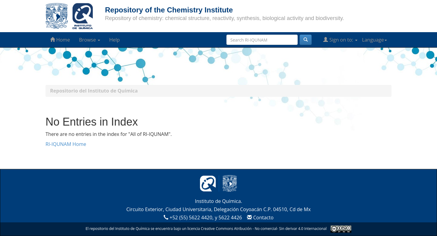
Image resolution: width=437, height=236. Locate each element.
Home (60, 39)
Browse (89, 39)
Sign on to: (340, 39)
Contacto (259, 217)
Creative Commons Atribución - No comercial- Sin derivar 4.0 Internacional (264, 228)
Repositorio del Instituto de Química (94, 90)
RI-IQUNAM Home (66, 144)
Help (114, 39)
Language (374, 39)
